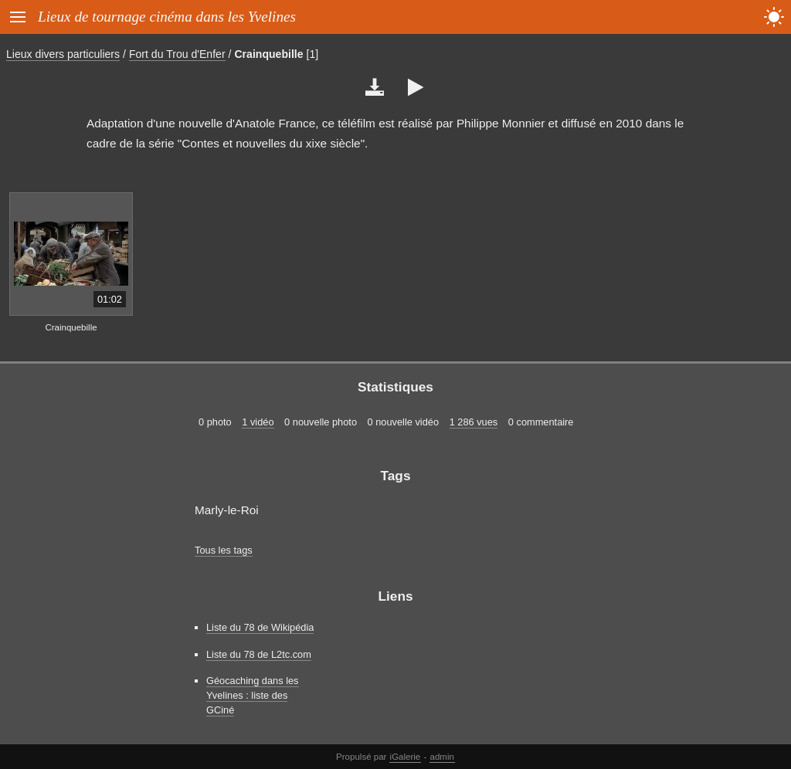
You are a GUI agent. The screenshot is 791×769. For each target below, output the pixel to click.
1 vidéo (257, 422)
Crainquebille (268, 54)
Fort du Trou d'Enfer (177, 54)
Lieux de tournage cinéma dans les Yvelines (167, 16)
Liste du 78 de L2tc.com (258, 654)
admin (442, 756)
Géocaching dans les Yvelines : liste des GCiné (252, 695)
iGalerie (405, 756)
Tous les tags (224, 550)
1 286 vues (474, 422)
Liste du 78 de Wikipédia (260, 627)
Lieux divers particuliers (63, 54)
